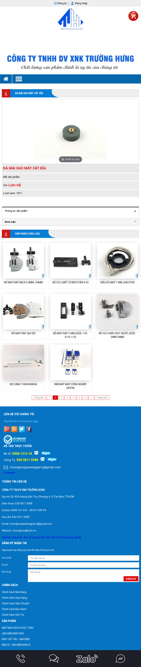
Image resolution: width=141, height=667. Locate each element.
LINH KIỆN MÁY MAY (13, 633)
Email (5, 565)
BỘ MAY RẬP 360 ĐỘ (23, 333)
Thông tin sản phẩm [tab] (70, 211)
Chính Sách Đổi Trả (13, 614)
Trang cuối (102, 397)
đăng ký (131, 578)
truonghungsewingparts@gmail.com (35, 467)
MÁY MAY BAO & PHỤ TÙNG (18, 627)
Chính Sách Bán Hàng (14, 592)
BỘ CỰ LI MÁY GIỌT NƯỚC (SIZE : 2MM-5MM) (117, 335)
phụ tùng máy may (34, 537)
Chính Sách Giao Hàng (14, 597)
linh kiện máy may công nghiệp (64, 537)
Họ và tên (6, 558)
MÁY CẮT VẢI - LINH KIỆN (16, 639)
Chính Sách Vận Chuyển (15, 603)
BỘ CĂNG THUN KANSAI (23, 384)
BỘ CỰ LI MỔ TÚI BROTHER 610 (70, 282)
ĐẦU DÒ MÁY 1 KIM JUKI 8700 (117, 282)
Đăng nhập (81, 3)
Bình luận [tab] (70, 222)
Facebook (9, 472)
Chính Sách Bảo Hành (14, 609)
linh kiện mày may (12, 537)
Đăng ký (62, 3)
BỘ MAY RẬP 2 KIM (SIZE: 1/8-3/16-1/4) (70, 335)
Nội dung (6, 571)
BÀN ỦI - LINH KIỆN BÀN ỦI (16, 644)
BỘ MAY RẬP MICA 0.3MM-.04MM (23, 282)
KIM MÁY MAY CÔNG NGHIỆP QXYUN (70, 386)
